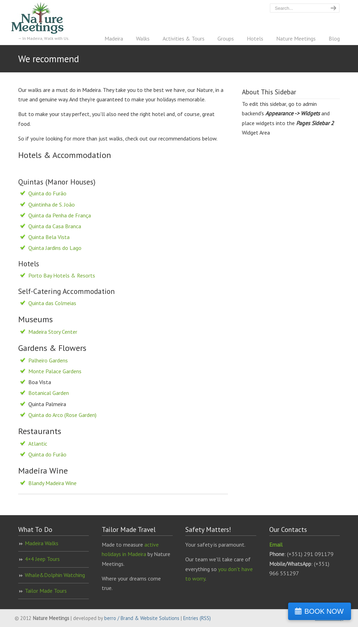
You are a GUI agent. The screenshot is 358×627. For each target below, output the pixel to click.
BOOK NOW (324, 611)
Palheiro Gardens (48, 360)
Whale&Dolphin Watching (55, 574)
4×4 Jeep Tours (42, 558)
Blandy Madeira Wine (52, 483)
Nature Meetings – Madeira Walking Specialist (44, 18)
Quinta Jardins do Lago (54, 247)
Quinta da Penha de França (59, 215)
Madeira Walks (41, 543)
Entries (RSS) (197, 618)
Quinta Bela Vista (49, 236)
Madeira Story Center (52, 331)
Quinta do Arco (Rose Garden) (62, 414)
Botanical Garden (48, 392)
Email (275, 544)
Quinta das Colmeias (52, 303)
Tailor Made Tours (46, 590)
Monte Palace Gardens (54, 371)
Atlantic (37, 443)
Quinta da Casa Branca (54, 226)
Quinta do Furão (47, 193)
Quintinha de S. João (51, 204)
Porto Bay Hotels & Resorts (61, 275)
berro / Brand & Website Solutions (141, 618)
